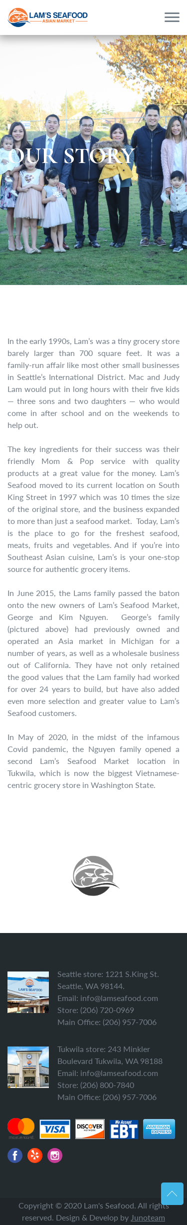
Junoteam (148, 1217)
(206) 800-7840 (107, 1085)
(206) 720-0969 (107, 1009)
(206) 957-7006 (130, 1021)
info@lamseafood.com (119, 997)
